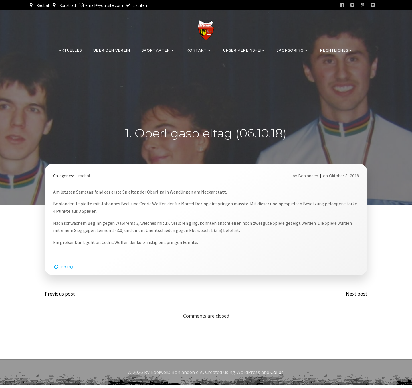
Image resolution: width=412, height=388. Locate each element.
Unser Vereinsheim (244, 50)
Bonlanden (307, 177)
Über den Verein (111, 50)
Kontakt (199, 50)
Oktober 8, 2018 (343, 177)
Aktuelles (70, 50)
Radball (86, 177)
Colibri (277, 375)
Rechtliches (336, 50)
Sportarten (158, 50)
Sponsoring (292, 50)
